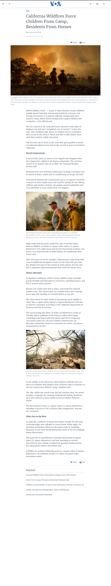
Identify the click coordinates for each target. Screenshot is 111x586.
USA (27, 11)
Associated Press (34, 32)
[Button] (73, 42)
